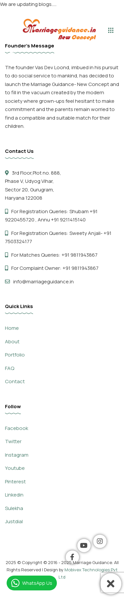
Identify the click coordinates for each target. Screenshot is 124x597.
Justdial (14, 521)
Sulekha (14, 508)
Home (12, 328)
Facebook (16, 428)
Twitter (13, 441)
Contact (15, 381)
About (12, 341)
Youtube (15, 468)
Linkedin (14, 494)
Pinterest (15, 481)
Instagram (16, 454)
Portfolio (15, 354)
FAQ (9, 368)
